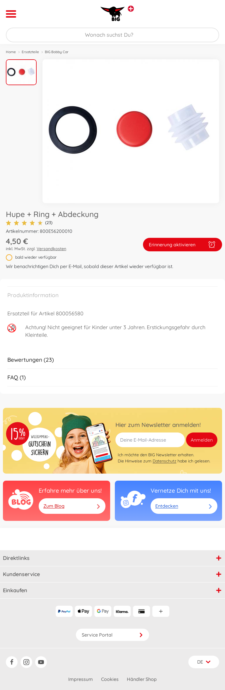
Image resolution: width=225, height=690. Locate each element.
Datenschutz (164, 461)
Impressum (80, 679)
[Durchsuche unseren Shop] (112, 35)
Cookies (110, 679)
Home (11, 52)
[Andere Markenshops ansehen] (131, 9)
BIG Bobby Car (57, 52)
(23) (29, 223)
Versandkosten (51, 248)
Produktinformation (33, 295)
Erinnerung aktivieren (182, 244)
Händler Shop (142, 679)
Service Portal (112, 635)
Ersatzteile (30, 52)
